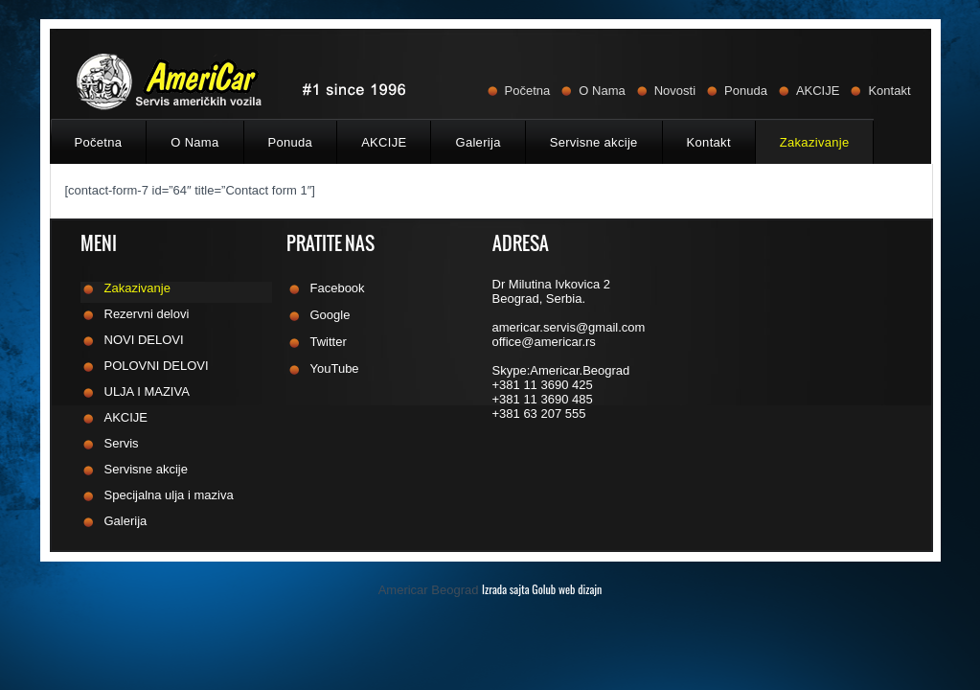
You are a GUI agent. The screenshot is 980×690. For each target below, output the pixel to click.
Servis (121, 443)
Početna (528, 90)
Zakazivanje (815, 142)
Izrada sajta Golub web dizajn (542, 589)
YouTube (334, 369)
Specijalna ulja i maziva (169, 495)
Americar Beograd (490, 590)
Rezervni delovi (147, 314)
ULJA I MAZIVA (147, 392)
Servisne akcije (594, 142)
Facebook (337, 288)
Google (330, 315)
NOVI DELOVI (144, 340)
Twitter (328, 342)
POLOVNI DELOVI (156, 366)
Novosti (674, 90)
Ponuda (745, 90)
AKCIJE (818, 90)
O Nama (602, 90)
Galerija (477, 142)
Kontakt (889, 90)
